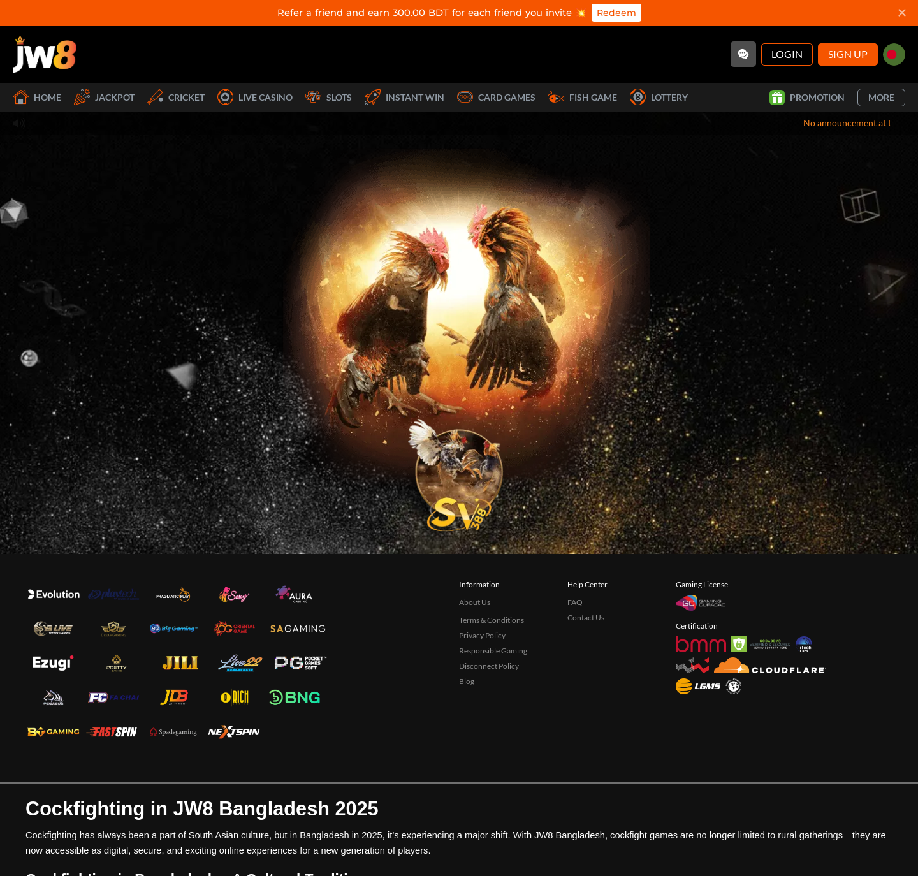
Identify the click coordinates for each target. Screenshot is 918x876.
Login (787, 54)
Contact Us (585, 617)
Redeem (616, 12)
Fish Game (582, 97)
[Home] (44, 54)
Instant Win (404, 97)
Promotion (807, 97)
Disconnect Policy (489, 666)
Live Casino (255, 97)
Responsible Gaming (493, 650)
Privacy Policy (482, 635)
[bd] (894, 54)
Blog (466, 681)
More (881, 97)
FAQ (575, 602)
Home (37, 97)
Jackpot (104, 97)
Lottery (659, 97)
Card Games (496, 97)
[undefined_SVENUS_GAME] (459, 471)
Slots (328, 97)
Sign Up (848, 54)
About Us (474, 602)
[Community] (743, 54)
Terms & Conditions (491, 620)
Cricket (176, 97)
